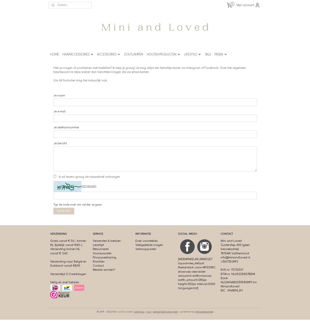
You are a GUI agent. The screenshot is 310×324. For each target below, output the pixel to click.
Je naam (59, 99)
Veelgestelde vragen (149, 249)
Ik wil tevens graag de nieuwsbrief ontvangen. (90, 181)
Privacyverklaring (104, 261)
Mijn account (248, 5)
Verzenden (64, 215)
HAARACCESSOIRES (78, 59)
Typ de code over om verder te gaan (77, 209)
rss (148, 316)
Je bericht (60, 147)
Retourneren (101, 253)
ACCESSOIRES (109, 59)
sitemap (139, 316)
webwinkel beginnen (165, 316)
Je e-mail (59, 115)
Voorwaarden (102, 257)
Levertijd (98, 249)
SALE (208, 59)
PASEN (221, 59)
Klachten (99, 265)
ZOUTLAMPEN (133, 59)
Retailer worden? (104, 274)
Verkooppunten (145, 253)
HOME (54, 59)
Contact (98, 270)
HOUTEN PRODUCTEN (164, 59)
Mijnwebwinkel (204, 316)
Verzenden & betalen (107, 245)
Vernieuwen (88, 190)
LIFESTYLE (192, 59)
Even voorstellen (146, 245)
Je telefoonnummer (66, 131)
